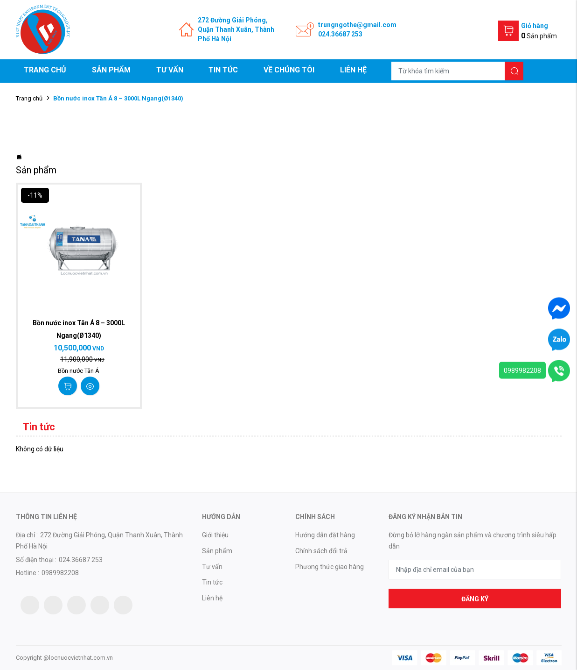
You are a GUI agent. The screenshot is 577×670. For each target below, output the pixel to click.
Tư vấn (169, 69)
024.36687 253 (340, 34)
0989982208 (522, 370)
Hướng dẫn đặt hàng (325, 535)
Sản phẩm (111, 69)
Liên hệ (353, 69)
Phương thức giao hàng (329, 566)
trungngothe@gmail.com (357, 25)
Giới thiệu (215, 535)
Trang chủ (45, 69)
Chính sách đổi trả (321, 551)
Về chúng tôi (289, 69)
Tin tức (223, 69)
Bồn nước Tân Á (78, 370)
